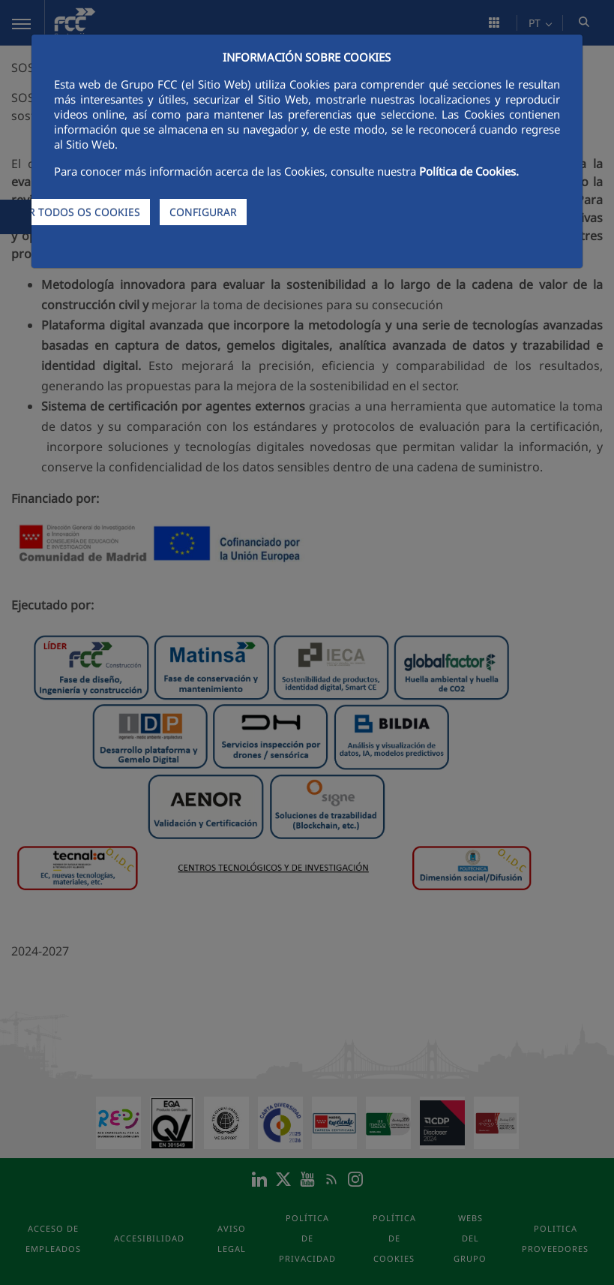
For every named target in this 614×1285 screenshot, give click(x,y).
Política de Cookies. (469, 171)
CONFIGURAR (203, 212)
